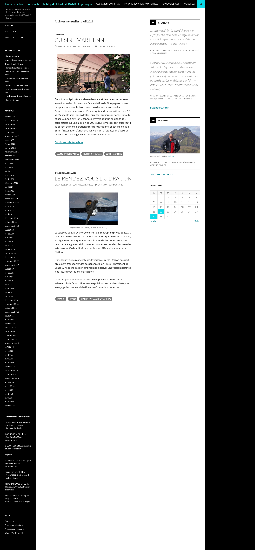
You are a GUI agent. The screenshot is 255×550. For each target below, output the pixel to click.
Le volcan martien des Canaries (18, 96)
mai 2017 (9, 280)
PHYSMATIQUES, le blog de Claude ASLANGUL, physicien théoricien (17, 487)
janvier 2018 (10, 253)
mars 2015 (9, 362)
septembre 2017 (12, 265)
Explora (8, 454)
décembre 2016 (11, 300)
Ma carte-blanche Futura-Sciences (141, 4)
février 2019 (10, 214)
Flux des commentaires (14, 529)
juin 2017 (9, 276)
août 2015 (9, 347)
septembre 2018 (12, 226)
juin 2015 (9, 351)
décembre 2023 (11, 124)
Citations (164, 22)
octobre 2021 (11, 155)
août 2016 (9, 316)
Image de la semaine (65, 173)
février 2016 (10, 323)
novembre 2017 (12, 261)
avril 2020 (9, 187)
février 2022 (10, 144)
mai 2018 (9, 241)
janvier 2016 (10, 327)
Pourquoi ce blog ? (171, 4)
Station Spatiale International (96, 299)
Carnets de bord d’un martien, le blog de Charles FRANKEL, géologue (49, 4)
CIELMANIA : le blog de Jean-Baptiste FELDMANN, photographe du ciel (17, 425)
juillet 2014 (9, 386)
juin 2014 (9, 390)
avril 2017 (9, 284)
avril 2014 (9, 398)
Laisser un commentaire (110, 185)
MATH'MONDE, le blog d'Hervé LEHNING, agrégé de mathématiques (17, 475)
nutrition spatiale (92, 154)
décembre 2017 (11, 257)
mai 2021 (9, 167)
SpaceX (73, 299)
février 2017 (10, 292)
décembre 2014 (11, 370)
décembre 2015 (11, 331)
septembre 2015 (12, 343)
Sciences (9, 25)
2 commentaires (106, 46)
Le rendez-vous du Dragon (93, 178)
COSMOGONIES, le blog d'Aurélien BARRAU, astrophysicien (15, 437)
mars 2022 (9, 140)
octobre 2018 (11, 222)
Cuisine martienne (81, 40)
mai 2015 (9, 355)
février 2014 (10, 405)
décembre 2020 (11, 183)
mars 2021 (9, 175)
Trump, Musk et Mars (14, 64)
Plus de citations (160, 108)
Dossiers (59, 34)
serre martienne (114, 154)
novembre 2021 (12, 152)
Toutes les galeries (161, 174)
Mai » (196, 221)
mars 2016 (9, 319)
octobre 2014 (11, 374)
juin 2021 (9, 163)
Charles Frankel (84, 46)
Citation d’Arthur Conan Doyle (167, 96)
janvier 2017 (10, 296)
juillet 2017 (9, 273)
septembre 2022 (12, 136)
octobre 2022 (11, 132)
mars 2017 (9, 288)
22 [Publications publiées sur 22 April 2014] (161, 211)
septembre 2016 (12, 312)
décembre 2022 (11, 128)
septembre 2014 (12, 378)
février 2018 (10, 249)
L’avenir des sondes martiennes (18, 60)
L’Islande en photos (160, 162)
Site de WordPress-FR (14, 533)
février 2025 (10, 116)
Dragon (61, 299)
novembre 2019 (12, 202)
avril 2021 (9, 171)
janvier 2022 (10, 148)
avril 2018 (9, 245)
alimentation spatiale (68, 154)
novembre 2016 (12, 304)
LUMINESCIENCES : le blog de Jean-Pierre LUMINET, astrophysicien (18, 463)
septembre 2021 (12, 159)
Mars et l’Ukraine (12, 100)
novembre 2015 (12, 335)
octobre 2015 (11, 339)
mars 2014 (9, 401)
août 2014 (9, 382)
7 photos (171, 156)
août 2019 (9, 206)
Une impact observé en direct (17, 85)
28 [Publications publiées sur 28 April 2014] (154, 216)
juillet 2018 (9, 234)
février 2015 (10, 366)
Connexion (9, 521)
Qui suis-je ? (189, 4)
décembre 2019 (11, 198)
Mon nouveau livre (13, 56)
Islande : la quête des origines (17, 68)
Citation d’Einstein (160, 50)
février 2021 (10, 179)
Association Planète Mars (108, 4)
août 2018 (9, 230)
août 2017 (9, 269)
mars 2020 (9, 191)
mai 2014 (9, 394)
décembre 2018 (11, 218)
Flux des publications (14, 525)
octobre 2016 (11, 308)
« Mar (154, 221)
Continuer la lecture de (69, 142)
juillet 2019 (9, 210)
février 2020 (10, 194)
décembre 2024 (11, 120)
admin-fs (193, 50)
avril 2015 (9, 359)
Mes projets (10, 32)
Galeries (163, 120)
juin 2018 (9, 237)
